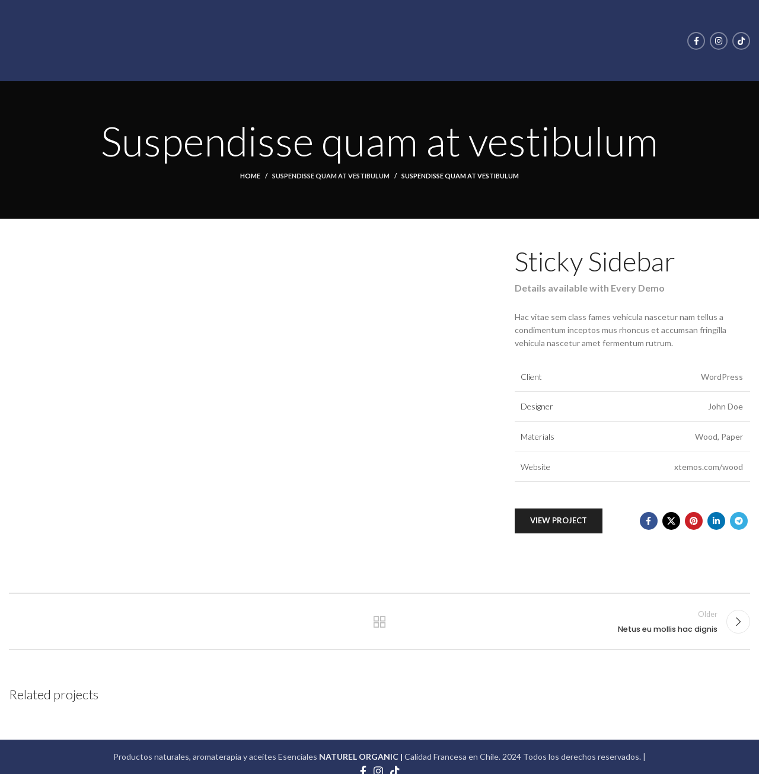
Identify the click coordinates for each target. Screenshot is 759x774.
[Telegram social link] (739, 521)
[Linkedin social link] (716, 521)
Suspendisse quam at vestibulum (331, 176)
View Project (558, 520)
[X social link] (671, 521)
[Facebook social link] (696, 41)
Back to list (379, 622)
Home (250, 176)
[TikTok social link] (741, 41)
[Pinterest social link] (694, 521)
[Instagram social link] (719, 41)
